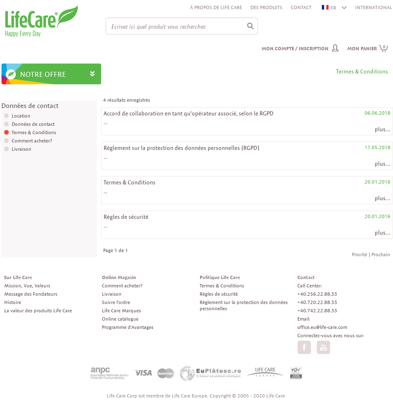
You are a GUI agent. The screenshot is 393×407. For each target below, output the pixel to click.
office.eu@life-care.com (322, 327)
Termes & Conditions (34, 132)
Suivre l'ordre (116, 302)
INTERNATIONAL (373, 7)
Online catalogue (120, 319)
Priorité (359, 254)
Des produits (266, 7)
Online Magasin (119, 277)
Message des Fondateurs (30, 294)
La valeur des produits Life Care (38, 310)
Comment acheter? (32, 140)
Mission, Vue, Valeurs (27, 285)
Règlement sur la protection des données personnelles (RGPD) (182, 148)
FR (329, 8)
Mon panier (367, 48)
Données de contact (33, 124)
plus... (383, 129)
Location (21, 116)
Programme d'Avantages (127, 327)
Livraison (21, 149)
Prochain (380, 254)
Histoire (12, 302)
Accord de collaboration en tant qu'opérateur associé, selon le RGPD (189, 113)
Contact (301, 7)
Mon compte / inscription (295, 48)
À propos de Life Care (216, 7)
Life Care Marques (121, 310)
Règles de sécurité (126, 217)
